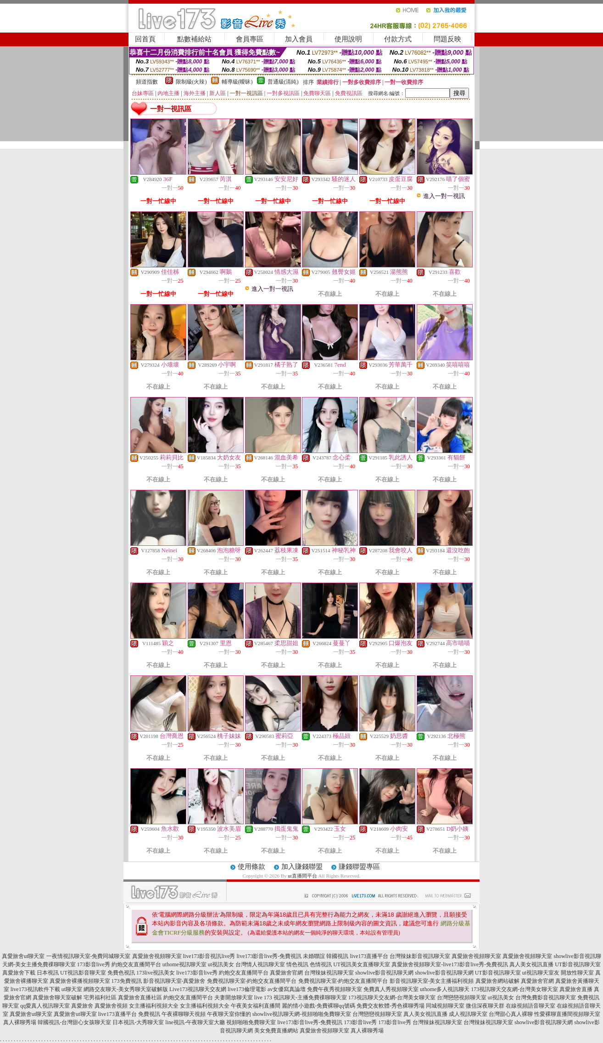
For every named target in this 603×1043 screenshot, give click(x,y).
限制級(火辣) (191, 82)
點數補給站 (194, 39)
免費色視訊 (121, 972)
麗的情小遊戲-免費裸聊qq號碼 (318, 1006)
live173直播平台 (369, 956)
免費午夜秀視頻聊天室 (334, 989)
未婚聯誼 (314, 956)
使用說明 (348, 39)
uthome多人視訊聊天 (444, 989)
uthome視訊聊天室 (184, 964)
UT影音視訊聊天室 (578, 964)
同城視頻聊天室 (445, 1006)
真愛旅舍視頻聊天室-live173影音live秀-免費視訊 (449, 964)
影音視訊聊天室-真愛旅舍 (174, 981)
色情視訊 (321, 964)
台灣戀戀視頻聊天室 (461, 997)
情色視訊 (297, 964)
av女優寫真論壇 (287, 989)
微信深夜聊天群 (485, 1006)
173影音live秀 (93, 964)
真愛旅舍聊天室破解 (57, 997)
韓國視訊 (337, 956)
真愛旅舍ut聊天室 (23, 956)
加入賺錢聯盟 (302, 866)
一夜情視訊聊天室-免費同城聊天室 (88, 956)
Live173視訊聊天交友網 (197, 989)
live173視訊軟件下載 (35, 989)
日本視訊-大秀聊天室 (138, 1022)
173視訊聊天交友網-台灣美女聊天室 (514, 989)
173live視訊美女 (155, 972)
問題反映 (447, 39)
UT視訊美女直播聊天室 (361, 964)
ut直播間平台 (302, 876)
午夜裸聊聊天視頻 (184, 1014)
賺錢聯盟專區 (359, 866)
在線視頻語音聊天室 (530, 1006)
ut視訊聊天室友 (540, 972)
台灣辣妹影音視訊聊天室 (420, 956)
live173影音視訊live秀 (209, 956)
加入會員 (299, 39)
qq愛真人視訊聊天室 (45, 1006)
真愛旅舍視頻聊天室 (157, 956)
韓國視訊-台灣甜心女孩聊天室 (74, 1022)
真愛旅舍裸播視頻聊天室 (80, 981)
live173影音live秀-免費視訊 (269, 956)
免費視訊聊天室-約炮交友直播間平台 (252, 981)
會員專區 (249, 39)
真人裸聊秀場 (19, 1022)
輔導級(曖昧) (237, 82)
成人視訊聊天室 (468, 1014)
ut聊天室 (71, 989)
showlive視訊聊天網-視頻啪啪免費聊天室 (301, 1014)
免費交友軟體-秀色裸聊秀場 (390, 1006)
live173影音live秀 (197, 972)
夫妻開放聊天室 (233, 997)
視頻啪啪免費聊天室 (251, 1022)
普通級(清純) (283, 82)
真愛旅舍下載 (18, 972)
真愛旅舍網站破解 (497, 981)
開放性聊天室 (577, 972)
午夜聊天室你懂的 (229, 1014)
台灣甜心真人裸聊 (511, 1014)
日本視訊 (48, 972)
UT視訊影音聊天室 (83, 972)
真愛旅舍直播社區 (140, 997)
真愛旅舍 (82, 1006)
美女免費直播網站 (276, 1030)
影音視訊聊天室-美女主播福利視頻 (432, 981)
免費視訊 (149, 1014)
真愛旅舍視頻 (111, 1006)
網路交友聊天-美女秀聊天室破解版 (126, 989)
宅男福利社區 (100, 997)
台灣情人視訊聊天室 (260, 964)
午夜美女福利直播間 (255, 1006)
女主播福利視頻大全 (154, 1006)
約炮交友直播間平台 (136, 964)
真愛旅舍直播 (575, 989)
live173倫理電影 (247, 989)
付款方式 (398, 39)
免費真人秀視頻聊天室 (391, 989)
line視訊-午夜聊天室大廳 (195, 1022)
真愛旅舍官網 (286, 972)
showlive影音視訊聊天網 (384, 972)
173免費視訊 (127, 981)
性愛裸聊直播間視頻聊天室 (567, 1014)
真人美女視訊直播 (531, 964)
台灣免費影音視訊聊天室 (545, 997)
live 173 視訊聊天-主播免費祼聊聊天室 (300, 997)
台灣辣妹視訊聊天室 (329, 972)
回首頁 (145, 39)
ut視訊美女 (221, 964)
